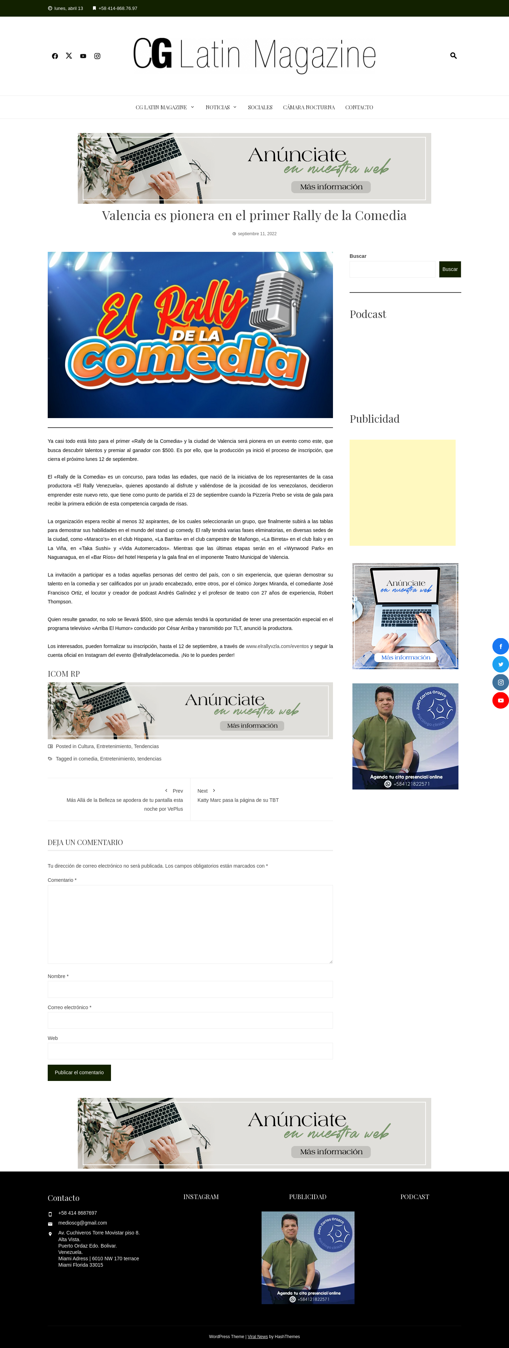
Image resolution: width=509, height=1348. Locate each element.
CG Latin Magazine (161, 107)
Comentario (62, 880)
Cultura (86, 746)
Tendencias (146, 746)
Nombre (58, 976)
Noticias (218, 107)
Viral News (258, 1336)
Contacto (359, 107)
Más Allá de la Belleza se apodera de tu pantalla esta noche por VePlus (119, 798)
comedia (88, 759)
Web (53, 1038)
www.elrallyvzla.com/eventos (277, 646)
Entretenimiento (113, 746)
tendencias (150, 759)
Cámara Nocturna (309, 107)
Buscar (358, 256)
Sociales (260, 107)
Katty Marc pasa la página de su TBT (262, 794)
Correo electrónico (70, 1007)
